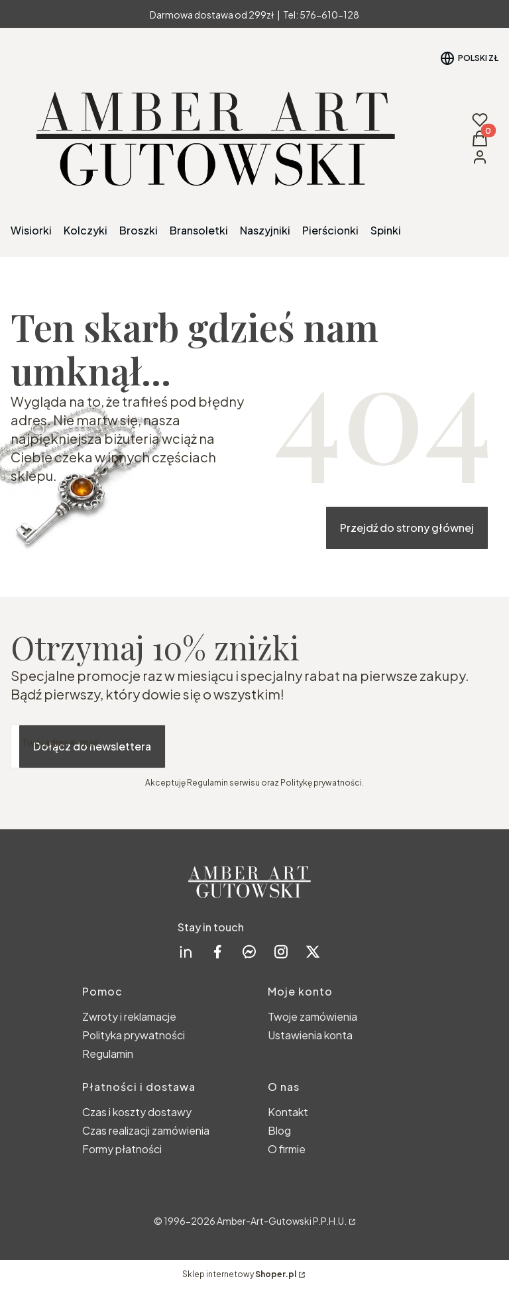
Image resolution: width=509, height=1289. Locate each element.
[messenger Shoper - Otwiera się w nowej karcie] (249, 951)
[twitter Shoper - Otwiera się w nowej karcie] (313, 951)
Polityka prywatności (133, 1035)
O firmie (287, 1149)
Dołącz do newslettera (92, 746)
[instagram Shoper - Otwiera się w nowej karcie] (281, 951)
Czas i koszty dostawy (137, 1112)
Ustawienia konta (310, 1035)
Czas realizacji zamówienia (145, 1130)
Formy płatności (122, 1149)
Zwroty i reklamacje (129, 1016)
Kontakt (288, 1112)
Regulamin (107, 1053)
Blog (279, 1130)
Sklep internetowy (239, 1274)
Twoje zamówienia (312, 1016)
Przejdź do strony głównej (407, 528)
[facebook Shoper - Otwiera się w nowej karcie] (217, 951)
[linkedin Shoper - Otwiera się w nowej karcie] (186, 951)
